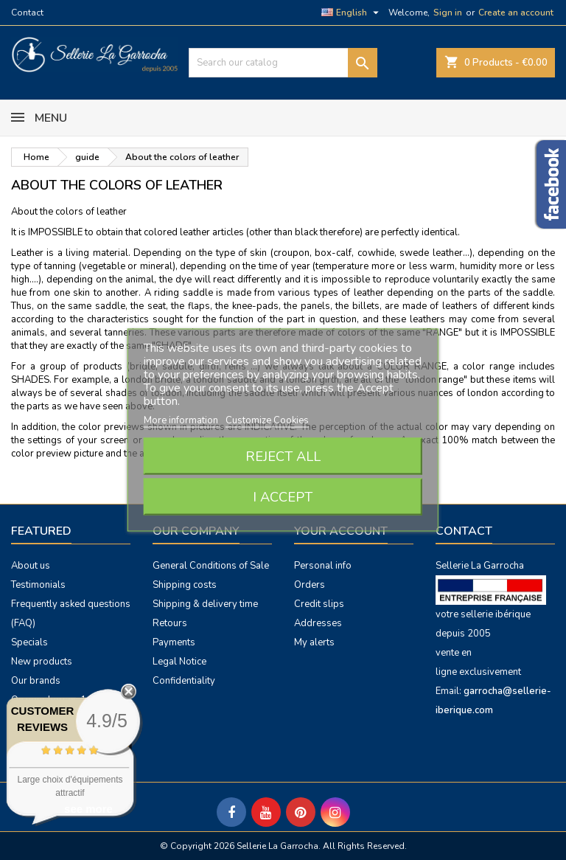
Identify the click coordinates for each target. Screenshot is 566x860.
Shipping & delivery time (205, 604)
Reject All (283, 456)
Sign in (447, 12)
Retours (170, 623)
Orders (309, 585)
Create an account (515, 12)
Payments (174, 642)
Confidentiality (184, 680)
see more (88, 808)
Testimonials (38, 585)
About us (30, 565)
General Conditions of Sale (211, 565)
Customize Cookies (267, 420)
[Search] (283, 62)
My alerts (314, 642)
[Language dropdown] (351, 12)
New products (41, 661)
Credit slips (319, 604)
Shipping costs (185, 585)
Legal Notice (179, 661)
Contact (27, 12)
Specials (29, 642)
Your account (341, 531)
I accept (282, 497)
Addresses (318, 623)
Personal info (323, 565)
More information (182, 420)
